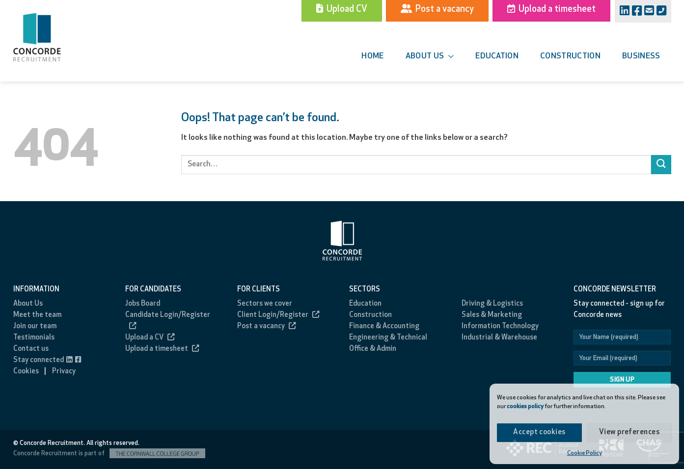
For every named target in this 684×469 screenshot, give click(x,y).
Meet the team (37, 315)
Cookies (26, 371)
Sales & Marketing (492, 315)
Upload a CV (149, 337)
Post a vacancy (266, 326)
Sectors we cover (264, 304)
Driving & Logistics (492, 304)
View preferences (629, 432)
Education (497, 56)
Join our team (34, 326)
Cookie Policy (584, 453)
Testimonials (34, 337)
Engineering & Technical (388, 337)
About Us (28, 304)
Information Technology (500, 326)
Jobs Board (142, 304)
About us (430, 56)
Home (372, 56)
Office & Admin (372, 349)
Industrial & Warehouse (499, 337)
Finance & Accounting (384, 326)
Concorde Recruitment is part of (109, 453)
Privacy (64, 371)
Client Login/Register (278, 315)
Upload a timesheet (162, 349)
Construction (570, 56)
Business (641, 56)
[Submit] (661, 164)
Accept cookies (539, 432)
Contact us (31, 349)
